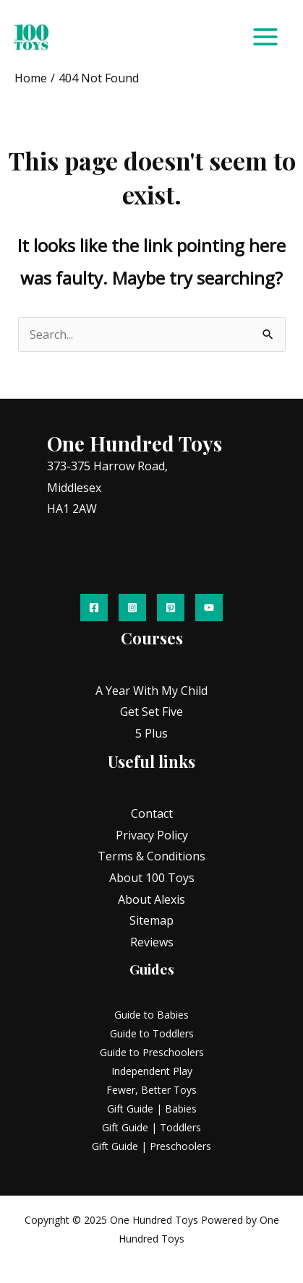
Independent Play (151, 1071)
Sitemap (151, 920)
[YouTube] (209, 607)
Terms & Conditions (151, 856)
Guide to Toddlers (152, 1033)
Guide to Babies (151, 1014)
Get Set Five (151, 712)
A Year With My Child (151, 691)
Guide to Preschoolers (152, 1052)
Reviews (152, 942)
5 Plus (151, 733)
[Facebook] (94, 607)
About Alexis (151, 899)
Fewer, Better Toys (151, 1090)
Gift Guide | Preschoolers (151, 1146)
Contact (152, 813)
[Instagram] (132, 607)
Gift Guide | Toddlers (151, 1127)
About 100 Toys (152, 878)
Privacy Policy (152, 835)
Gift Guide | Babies (152, 1108)
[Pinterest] (170, 607)
